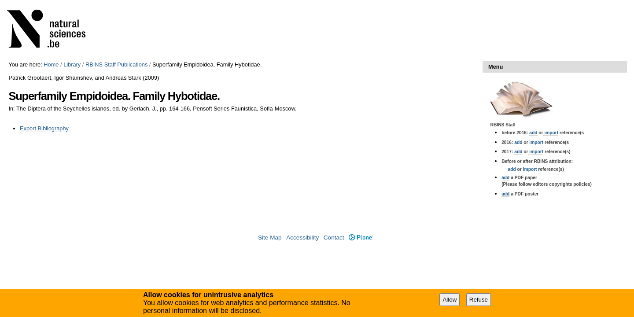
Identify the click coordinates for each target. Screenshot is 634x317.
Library (72, 64)
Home (51, 64)
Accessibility (302, 237)
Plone (361, 237)
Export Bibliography (44, 128)
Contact (334, 237)
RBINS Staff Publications (116, 64)
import (551, 132)
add (533, 132)
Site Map (270, 237)
